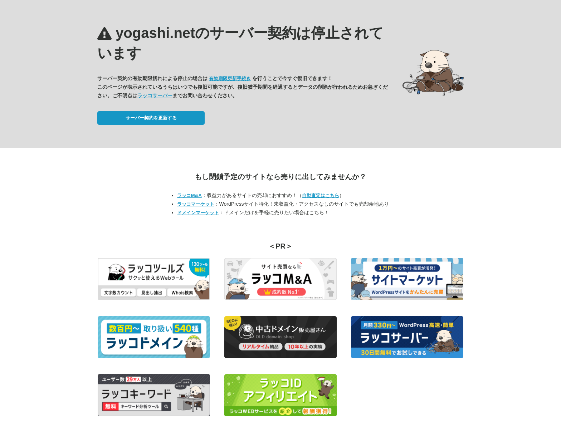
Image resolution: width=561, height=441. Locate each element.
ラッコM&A (189, 195)
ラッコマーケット (195, 204)
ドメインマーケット (198, 212)
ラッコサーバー (154, 95)
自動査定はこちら (320, 195)
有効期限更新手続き (230, 78)
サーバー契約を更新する (151, 118)
